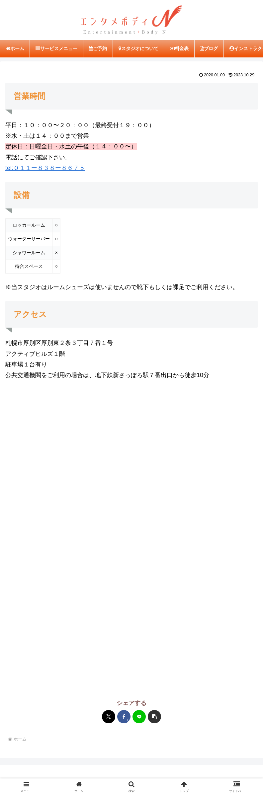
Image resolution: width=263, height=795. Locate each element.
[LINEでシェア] (139, 717)
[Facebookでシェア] (124, 717)
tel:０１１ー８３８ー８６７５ (45, 168)
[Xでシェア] (108, 717)
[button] (154, 717)
